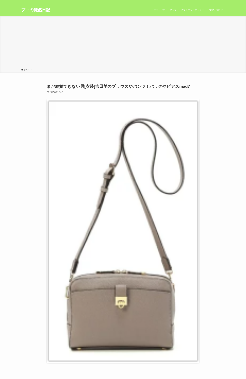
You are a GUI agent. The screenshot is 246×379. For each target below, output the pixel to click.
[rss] (218, 2)
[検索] (222, 2)
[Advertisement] (123, 43)
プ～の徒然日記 (35, 10)
